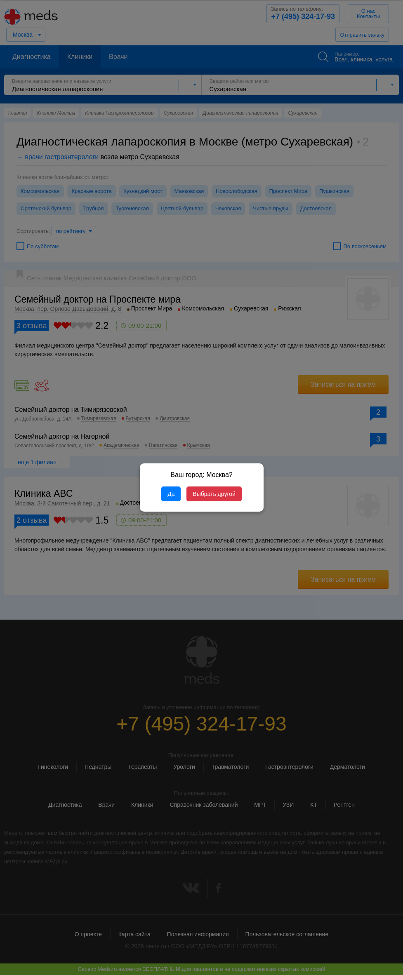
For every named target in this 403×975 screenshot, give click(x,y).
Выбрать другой (214, 494)
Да (170, 494)
